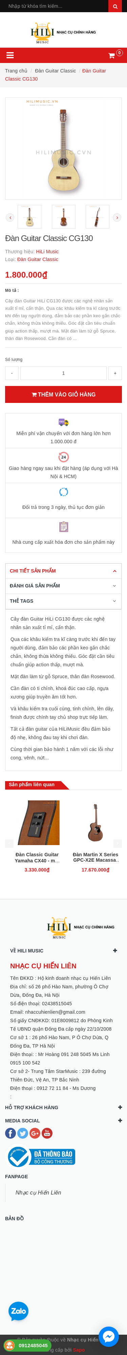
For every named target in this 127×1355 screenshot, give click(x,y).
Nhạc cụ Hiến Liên (38, 1193)
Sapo (79, 1350)
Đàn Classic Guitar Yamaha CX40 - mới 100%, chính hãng (92, 860)
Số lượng (13, 359)
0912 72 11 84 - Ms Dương (66, 1088)
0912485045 (33, 1345)
